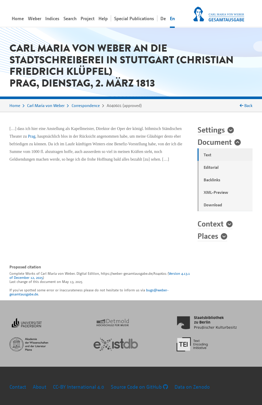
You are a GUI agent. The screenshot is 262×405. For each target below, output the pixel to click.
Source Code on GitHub (139, 387)
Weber (34, 18)
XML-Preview (216, 192)
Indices (52, 18)
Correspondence (86, 105)
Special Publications (134, 18)
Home (18, 18)
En (172, 18)
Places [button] (208, 236)
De (163, 18)
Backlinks (212, 179)
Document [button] (215, 142)
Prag (31, 136)
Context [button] (211, 223)
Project (87, 18)
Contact (17, 387)
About (39, 387)
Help (103, 18)
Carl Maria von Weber (45, 105)
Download (213, 204)
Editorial (211, 167)
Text (207, 154)
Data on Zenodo (192, 387)
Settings (211, 129)
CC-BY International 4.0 (78, 387)
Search (70, 18)
